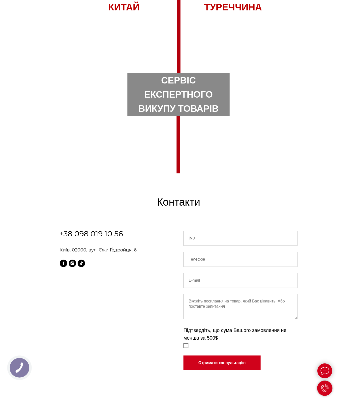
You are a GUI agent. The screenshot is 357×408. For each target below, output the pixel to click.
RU (171, 28)
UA (186, 28)
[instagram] (72, 263)
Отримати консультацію (222, 363)
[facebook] (63, 263)
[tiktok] (81, 263)
